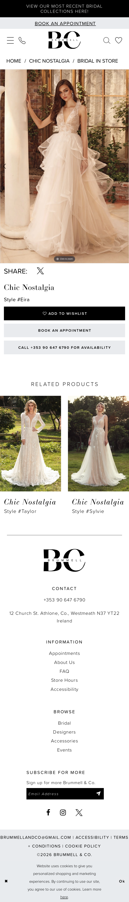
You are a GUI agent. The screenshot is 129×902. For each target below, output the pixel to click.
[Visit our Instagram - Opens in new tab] (63, 812)
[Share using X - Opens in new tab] (40, 270)
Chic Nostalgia (49, 60)
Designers (64, 731)
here (64, 897)
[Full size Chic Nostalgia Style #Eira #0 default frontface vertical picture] (64, 166)
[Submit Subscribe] (98, 793)
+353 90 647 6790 (64, 599)
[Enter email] (65, 793)
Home (13, 60)
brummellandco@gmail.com (35, 837)
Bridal (64, 722)
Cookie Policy (83, 846)
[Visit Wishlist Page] (119, 40)
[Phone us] (22, 40)
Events (64, 749)
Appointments (64, 653)
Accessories (64, 740)
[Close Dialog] (6, 881)
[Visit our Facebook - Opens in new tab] (48, 812)
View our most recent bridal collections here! (64, 8)
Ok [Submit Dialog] (122, 881)
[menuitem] (10, 40)
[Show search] (107, 40)
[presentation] (30, 443)
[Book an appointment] (64, 23)
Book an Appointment (64, 330)
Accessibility (64, 689)
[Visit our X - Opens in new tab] (79, 812)
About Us (64, 662)
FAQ (64, 671)
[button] (10, 40)
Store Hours (64, 680)
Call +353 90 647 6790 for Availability (64, 347)
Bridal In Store (97, 60)
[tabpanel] (64, 166)
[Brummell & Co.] (64, 40)
